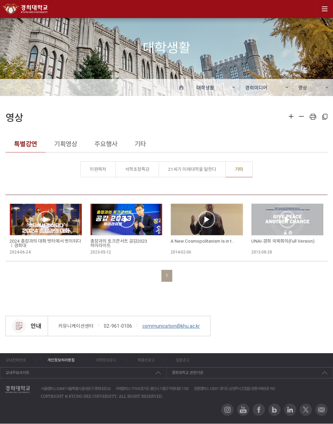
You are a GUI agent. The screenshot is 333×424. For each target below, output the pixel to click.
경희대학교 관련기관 (187, 373)
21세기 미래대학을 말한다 (192, 169)
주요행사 (105, 144)
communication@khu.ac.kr (171, 326)
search (308, 8)
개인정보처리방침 (62, 360)
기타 (140, 144)
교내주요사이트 (17, 373)
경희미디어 (256, 88)
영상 (302, 88)
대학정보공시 (109, 360)
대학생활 (205, 88)
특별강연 (25, 144)
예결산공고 (150, 360)
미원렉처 (98, 169)
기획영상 (65, 144)
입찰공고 (188, 360)
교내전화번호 (15, 360)
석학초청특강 (137, 169)
